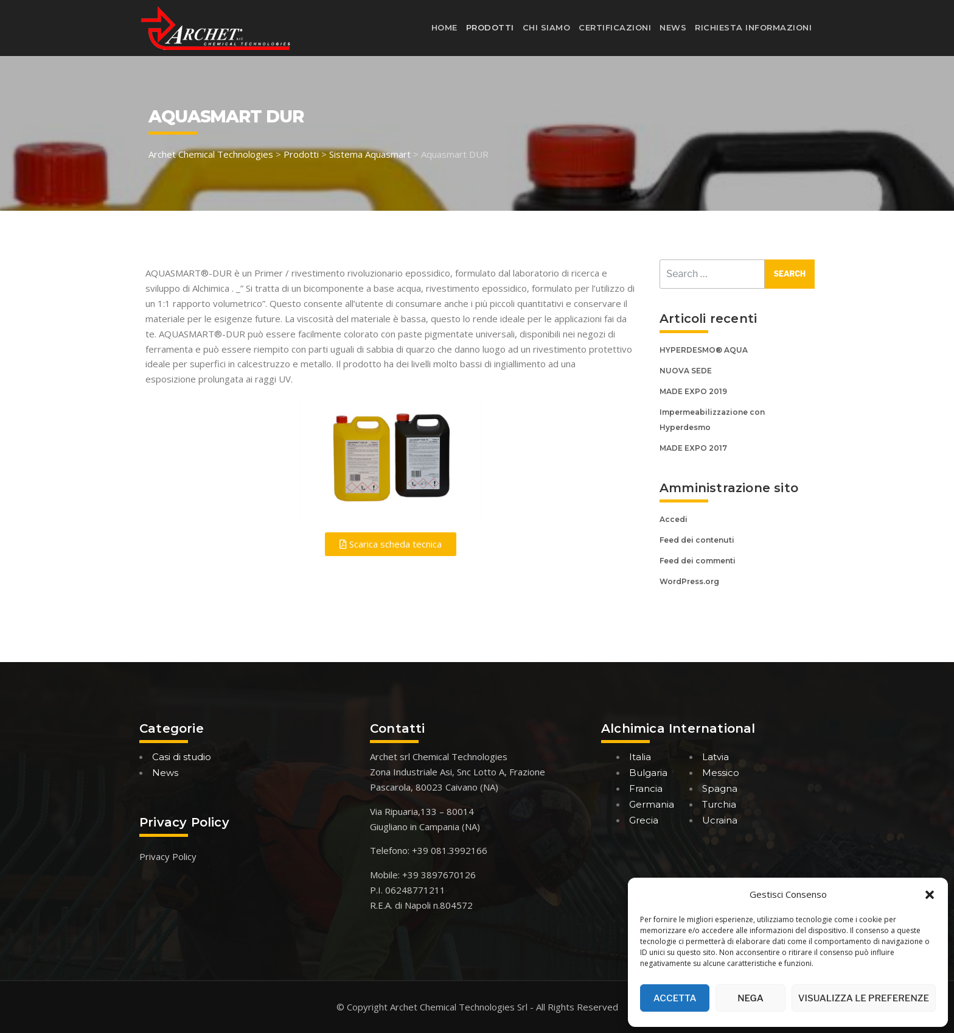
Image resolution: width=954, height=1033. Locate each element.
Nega (750, 998)
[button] (930, 895)
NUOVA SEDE (686, 370)
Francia (646, 788)
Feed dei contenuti (697, 540)
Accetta (675, 998)
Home (444, 27)
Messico (720, 772)
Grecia (643, 820)
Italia (640, 757)
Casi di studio (181, 757)
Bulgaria (648, 772)
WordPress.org (689, 581)
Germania (651, 804)
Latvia (715, 757)
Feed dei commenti (698, 560)
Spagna (719, 788)
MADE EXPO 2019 (693, 391)
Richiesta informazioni (753, 27)
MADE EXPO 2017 (693, 448)
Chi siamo (547, 27)
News (673, 27)
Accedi (674, 519)
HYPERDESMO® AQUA (704, 349)
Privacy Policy (168, 856)
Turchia (719, 804)
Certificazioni (615, 27)
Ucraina (719, 820)
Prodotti (490, 27)
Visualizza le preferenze (863, 998)
